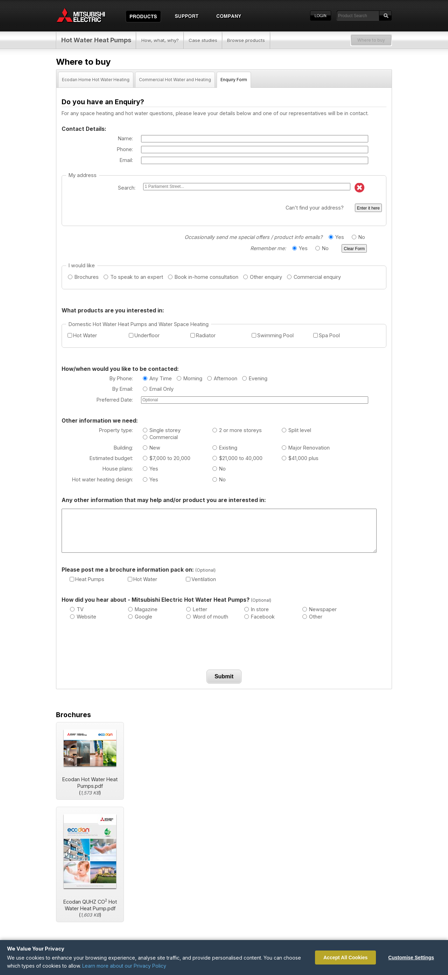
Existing (224, 448)
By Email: (122, 389)
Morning (189, 378)
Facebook (259, 617)
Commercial (160, 437)
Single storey (162, 430)
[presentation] (224, 646)
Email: (126, 160)
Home (87, 15)
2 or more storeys (237, 430)
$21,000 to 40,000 (237, 458)
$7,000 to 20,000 (166, 458)
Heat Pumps (87, 579)
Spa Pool (326, 335)
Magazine (143, 609)
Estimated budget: (111, 458)
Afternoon (222, 378)
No (358, 237)
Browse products (246, 40)
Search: (126, 188)
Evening (254, 378)
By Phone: (121, 378)
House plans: (118, 469)
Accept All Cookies (345, 957)
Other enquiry (262, 277)
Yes (336, 237)
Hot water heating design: (102, 479)
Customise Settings (411, 957)
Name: (125, 138)
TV (77, 609)
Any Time (157, 378)
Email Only (158, 389)
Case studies (203, 40)
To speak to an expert (133, 277)
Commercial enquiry (314, 277)
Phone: (125, 149)
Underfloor (144, 335)
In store (256, 609)
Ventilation (201, 579)
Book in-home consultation (203, 277)
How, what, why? (160, 40)
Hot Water (82, 335)
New (151, 448)
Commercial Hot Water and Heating (175, 79)
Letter (196, 609)
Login (320, 15)
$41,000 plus (300, 458)
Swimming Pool (273, 335)
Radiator (203, 335)
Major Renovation (306, 448)
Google (140, 617)
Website (83, 617)
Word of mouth (207, 617)
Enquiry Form (233, 79)
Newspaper (319, 609)
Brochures (83, 277)
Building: (123, 448)
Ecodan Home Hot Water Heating (96, 79)
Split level (296, 430)
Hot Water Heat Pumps (96, 40)
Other (312, 617)
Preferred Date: (115, 400)
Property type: (116, 430)
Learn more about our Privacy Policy (124, 966)
